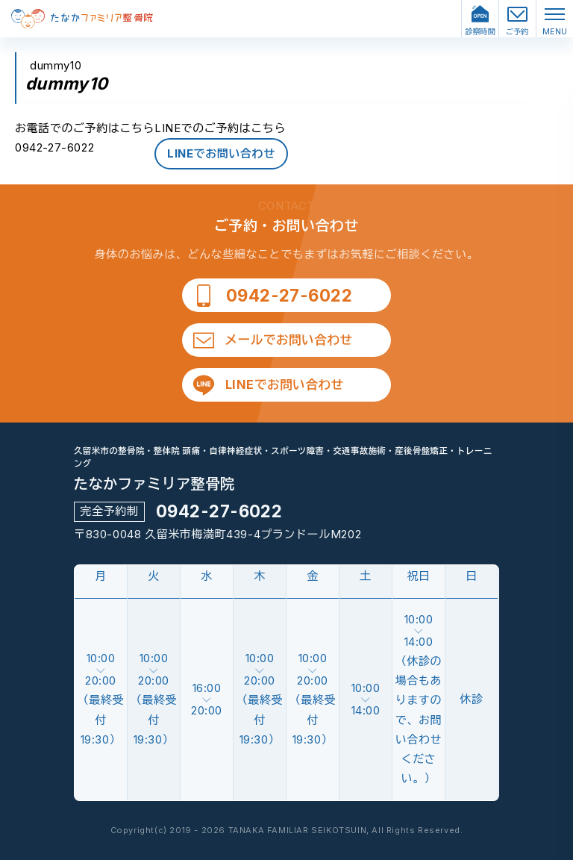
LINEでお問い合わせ (221, 153)
